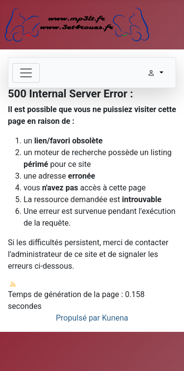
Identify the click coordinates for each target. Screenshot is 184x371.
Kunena (115, 318)
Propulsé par (79, 318)
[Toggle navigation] (26, 73)
